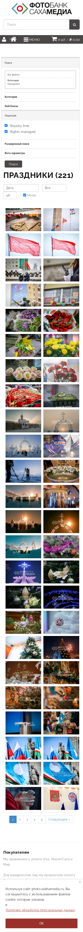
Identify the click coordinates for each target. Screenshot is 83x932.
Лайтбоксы (11, 106)
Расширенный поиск (17, 143)
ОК (41, 923)
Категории (11, 96)
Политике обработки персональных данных (40, 910)
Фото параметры (15, 153)
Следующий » (59, 819)
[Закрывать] (80, 882)
